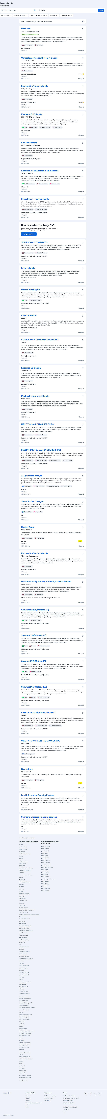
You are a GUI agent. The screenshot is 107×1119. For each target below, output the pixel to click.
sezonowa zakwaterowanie (26, 1035)
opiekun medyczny (24, 944)
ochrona (21, 965)
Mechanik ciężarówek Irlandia (35, 401)
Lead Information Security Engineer (38, 800)
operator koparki (23, 917)
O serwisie (28, 1095)
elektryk (21, 861)
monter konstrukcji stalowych (27, 1012)
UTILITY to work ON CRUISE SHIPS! (37, 429)
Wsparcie (28, 1098)
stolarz (21, 984)
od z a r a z (22, 1026)
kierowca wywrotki (24, 1010)
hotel (20, 1068)
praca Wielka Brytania (47, 872)
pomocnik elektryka (24, 1014)
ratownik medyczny (24, 998)
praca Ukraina (45, 895)
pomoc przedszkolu (24, 979)
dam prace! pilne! (23, 972)
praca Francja (45, 862)
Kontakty (28, 1100)
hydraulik (21, 982)
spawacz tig (22, 989)
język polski (22, 1070)
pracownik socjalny (24, 1052)
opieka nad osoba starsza (26, 963)
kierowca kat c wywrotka (26, 1007)
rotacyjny (21, 993)
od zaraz (21, 893)
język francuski (23, 905)
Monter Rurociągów (30, 294)
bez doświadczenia (24, 961)
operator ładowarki (24, 970)
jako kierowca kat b (24, 886)
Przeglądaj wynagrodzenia (70, 1107)
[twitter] (95, 1093)
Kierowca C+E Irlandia (31, 114)
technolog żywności (24, 1056)
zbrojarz (21, 1031)
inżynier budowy (23, 996)
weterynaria (22, 1045)
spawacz (21, 889)
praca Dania (44, 874)
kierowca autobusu (24, 951)
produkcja (21, 900)
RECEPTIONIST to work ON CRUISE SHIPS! (41, 454)
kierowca (21, 877)
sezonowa (22, 946)
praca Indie (44, 890)
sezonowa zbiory (23, 1005)
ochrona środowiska (24, 1024)
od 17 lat (21, 975)
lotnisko (21, 896)
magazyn (21, 968)
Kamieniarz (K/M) (29, 142)
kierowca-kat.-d (23, 991)
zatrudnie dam (23, 937)
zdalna (21, 849)
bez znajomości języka (25, 1038)
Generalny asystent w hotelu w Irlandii (39, 58)
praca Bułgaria (45, 876)
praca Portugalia (45, 893)
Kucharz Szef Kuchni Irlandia (34, 86)
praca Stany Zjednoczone (48, 883)
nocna (21, 1059)
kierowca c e (22, 928)
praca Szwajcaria (45, 865)
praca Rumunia (45, 886)
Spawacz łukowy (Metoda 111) (35, 614)
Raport (80, 50)
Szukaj (101, 10)
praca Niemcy (45, 853)
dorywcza (21, 1017)
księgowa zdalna (23, 865)
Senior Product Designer (32, 506)
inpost (20, 1042)
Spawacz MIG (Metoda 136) (34, 691)
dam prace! (22, 925)
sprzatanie (22, 870)
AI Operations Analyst (31, 480)
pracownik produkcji (24, 1040)
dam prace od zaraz (24, 923)
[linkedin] (99, 1093)
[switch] (83, 21)
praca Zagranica (45, 851)
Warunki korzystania (68, 1100)
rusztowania (22, 1075)
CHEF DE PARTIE (29, 320)
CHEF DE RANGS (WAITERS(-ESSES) (38, 717)
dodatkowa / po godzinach (26, 935)
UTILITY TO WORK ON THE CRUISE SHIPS (40, 745)
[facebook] (85, 1093)
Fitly (64, 1111)
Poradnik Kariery (48, 1098)
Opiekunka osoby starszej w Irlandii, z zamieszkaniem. (46, 586)
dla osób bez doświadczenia (26, 914)
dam (20, 949)
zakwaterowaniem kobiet (26, 1063)
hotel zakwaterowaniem (25, 1019)
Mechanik (25, 28)
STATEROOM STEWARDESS (34, 247)
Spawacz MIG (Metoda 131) (33, 666)
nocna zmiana (23, 1033)
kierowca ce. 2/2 (23, 939)
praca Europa (44, 879)
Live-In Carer (27, 773)
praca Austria (44, 858)
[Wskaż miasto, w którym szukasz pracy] (55, 10)
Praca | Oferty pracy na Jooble (71, 1098)
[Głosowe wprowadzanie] (34, 10)
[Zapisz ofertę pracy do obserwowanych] (82, 29)
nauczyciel (22, 910)
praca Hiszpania (45, 869)
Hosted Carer (27, 532)
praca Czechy (45, 881)
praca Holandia (45, 855)
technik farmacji (23, 912)
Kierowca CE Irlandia (31, 372)
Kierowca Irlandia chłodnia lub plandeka (40, 171)
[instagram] (90, 1093)
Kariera (27, 1106)
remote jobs (22, 1073)
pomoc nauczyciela (24, 1021)
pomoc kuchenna (23, 1000)
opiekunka (22, 1028)
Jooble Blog (47, 1100)
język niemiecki (23, 854)
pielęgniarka (22, 907)
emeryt (21, 863)
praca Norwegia (45, 867)
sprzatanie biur (23, 958)
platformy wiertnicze (24, 898)
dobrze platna (22, 903)
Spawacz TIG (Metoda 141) (33, 640)
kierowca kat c (23, 942)
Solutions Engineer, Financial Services (39, 821)
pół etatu (21, 891)
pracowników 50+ (24, 977)
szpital (21, 882)
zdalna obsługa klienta (25, 986)
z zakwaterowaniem (24, 858)
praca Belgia (44, 860)
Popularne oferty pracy (69, 1095)
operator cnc (22, 868)
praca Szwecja (45, 888)
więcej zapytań (23, 1084)
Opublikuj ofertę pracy (50, 1095)
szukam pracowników (25, 1047)
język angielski (23, 851)
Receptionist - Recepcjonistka (35, 199)
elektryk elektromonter (25, 1003)
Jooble (12, 1115)
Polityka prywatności (68, 1102)
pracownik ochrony (24, 932)
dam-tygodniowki (23, 1049)
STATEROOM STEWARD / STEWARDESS (40, 344)
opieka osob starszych (25, 1082)
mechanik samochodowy (25, 879)
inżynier (21, 1066)
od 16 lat (21, 953)
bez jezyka (22, 856)
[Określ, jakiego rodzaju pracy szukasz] (18, 10)
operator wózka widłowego (26, 872)
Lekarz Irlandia (28, 273)
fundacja (21, 1054)
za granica (22, 884)
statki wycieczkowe (24, 1061)
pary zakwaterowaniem (25, 930)
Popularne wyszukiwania (27, 842)
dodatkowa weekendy (25, 875)
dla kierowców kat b (24, 956)
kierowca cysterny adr (25, 1080)
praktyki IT (22, 1077)
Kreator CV (66, 1109)
